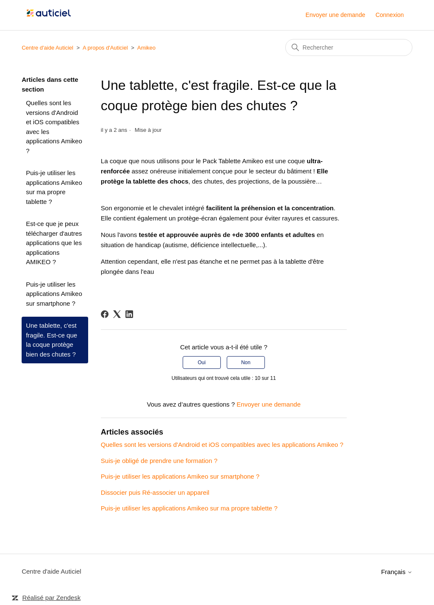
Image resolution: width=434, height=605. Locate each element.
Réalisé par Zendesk (51, 597)
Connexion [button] (390, 14)
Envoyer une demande (335, 14)
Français (396, 571)
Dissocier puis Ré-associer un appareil (155, 492)
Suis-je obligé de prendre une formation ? (159, 460)
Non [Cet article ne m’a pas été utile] (245, 362)
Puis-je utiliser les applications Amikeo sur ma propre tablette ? (54, 187)
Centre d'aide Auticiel (47, 48)
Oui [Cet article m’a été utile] (202, 362)
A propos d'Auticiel (105, 48)
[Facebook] (104, 314)
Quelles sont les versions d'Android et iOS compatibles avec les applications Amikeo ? (54, 126)
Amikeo (146, 48)
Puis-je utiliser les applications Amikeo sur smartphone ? (54, 294)
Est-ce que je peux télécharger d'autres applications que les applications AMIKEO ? (54, 242)
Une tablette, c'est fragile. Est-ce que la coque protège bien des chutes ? (51, 340)
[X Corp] (117, 314)
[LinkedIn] (129, 314)
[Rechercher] (348, 47)
